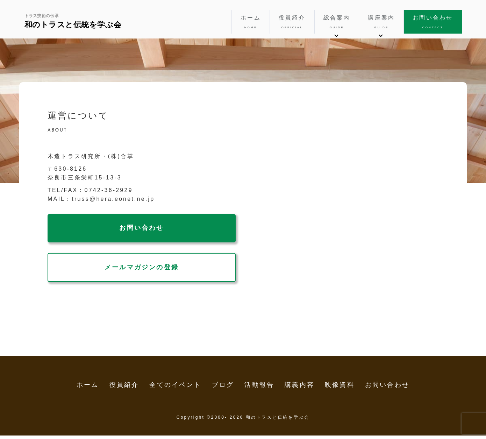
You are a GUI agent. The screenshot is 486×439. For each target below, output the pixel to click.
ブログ (223, 384)
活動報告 (259, 384)
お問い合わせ (433, 22)
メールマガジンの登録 (142, 267)
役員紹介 (292, 22)
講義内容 (299, 384)
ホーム (251, 22)
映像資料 (340, 384)
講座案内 (381, 22)
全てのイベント (175, 384)
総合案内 (336, 22)
